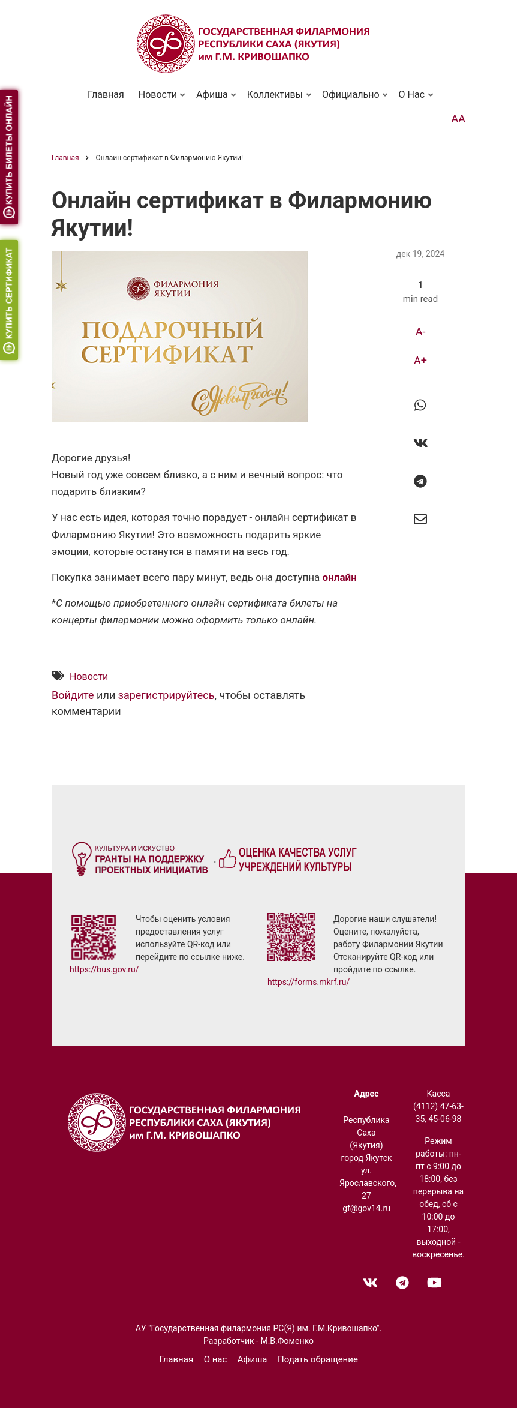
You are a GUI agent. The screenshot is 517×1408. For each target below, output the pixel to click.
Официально (352, 99)
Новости (159, 99)
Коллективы (276, 99)
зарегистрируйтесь (166, 695)
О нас (413, 99)
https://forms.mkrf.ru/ (308, 982)
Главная (106, 94)
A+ (420, 360)
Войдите (73, 695)
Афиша (213, 99)
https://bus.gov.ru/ (104, 969)
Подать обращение (318, 1359)
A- (421, 331)
